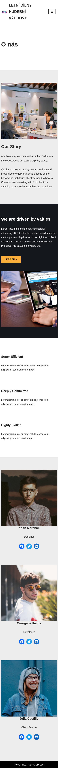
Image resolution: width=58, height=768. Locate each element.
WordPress (37, 764)
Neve (17, 764)
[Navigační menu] (52, 11)
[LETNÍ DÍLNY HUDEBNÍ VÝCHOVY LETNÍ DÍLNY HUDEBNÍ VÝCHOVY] (23, 11)
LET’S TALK (11, 259)
